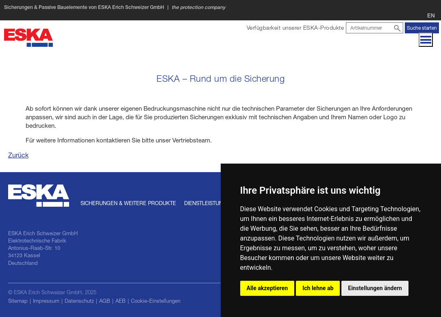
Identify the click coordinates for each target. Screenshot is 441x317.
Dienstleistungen (209, 203)
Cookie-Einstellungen (155, 300)
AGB (104, 300)
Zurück (18, 155)
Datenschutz (79, 300)
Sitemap (18, 300)
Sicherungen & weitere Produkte (128, 203)
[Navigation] (426, 40)
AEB (120, 300)
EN (431, 15)
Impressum (46, 300)
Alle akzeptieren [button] (267, 288)
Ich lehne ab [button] (317, 288)
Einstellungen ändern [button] (375, 288)
